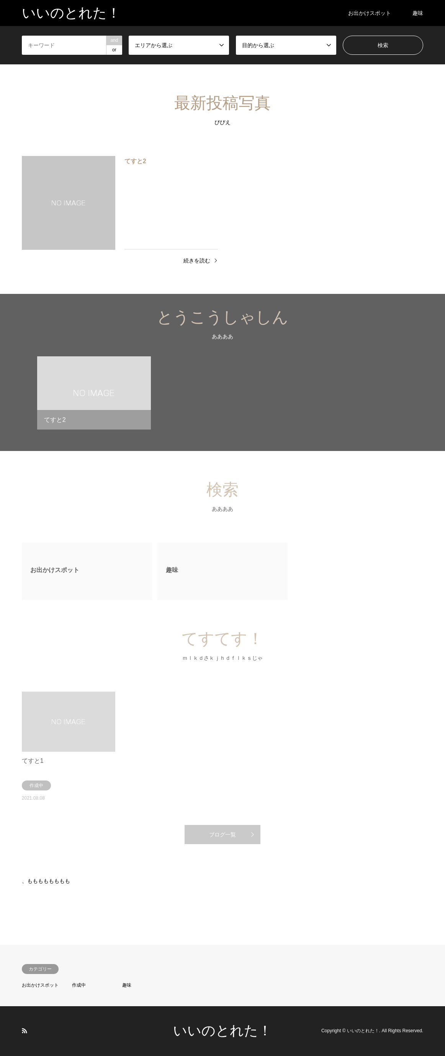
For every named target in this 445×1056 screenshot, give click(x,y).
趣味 (417, 13)
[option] (94, 396)
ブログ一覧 (222, 834)
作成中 (79, 985)
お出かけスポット (369, 13)
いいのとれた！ (222, 1030)
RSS (24, 1030)
